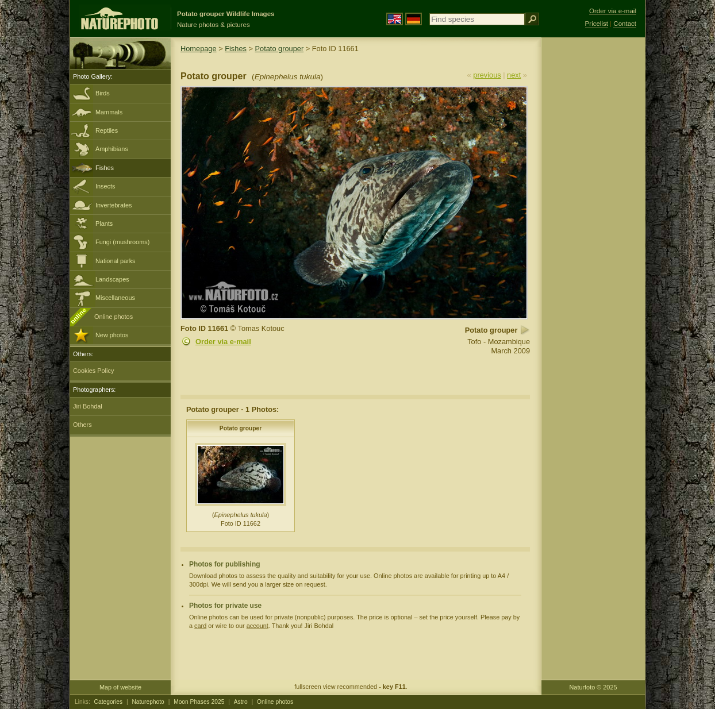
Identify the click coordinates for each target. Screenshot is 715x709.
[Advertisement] (593, 221)
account (257, 625)
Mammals (108, 112)
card (200, 625)
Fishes (104, 167)
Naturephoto (148, 702)
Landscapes (112, 279)
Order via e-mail (223, 341)
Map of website (120, 687)
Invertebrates (113, 205)
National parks (115, 260)
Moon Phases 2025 (199, 702)
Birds (102, 93)
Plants (104, 223)
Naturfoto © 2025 (593, 687)
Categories (108, 702)
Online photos (113, 316)
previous (487, 75)
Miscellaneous (115, 297)
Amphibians (111, 148)
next (514, 75)
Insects (105, 186)
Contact (624, 23)
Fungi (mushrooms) (122, 241)
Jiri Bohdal (87, 406)
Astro (241, 702)
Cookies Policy (93, 370)
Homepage (198, 48)
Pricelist (596, 23)
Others (82, 424)
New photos (111, 335)
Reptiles (106, 130)
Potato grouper (279, 48)
